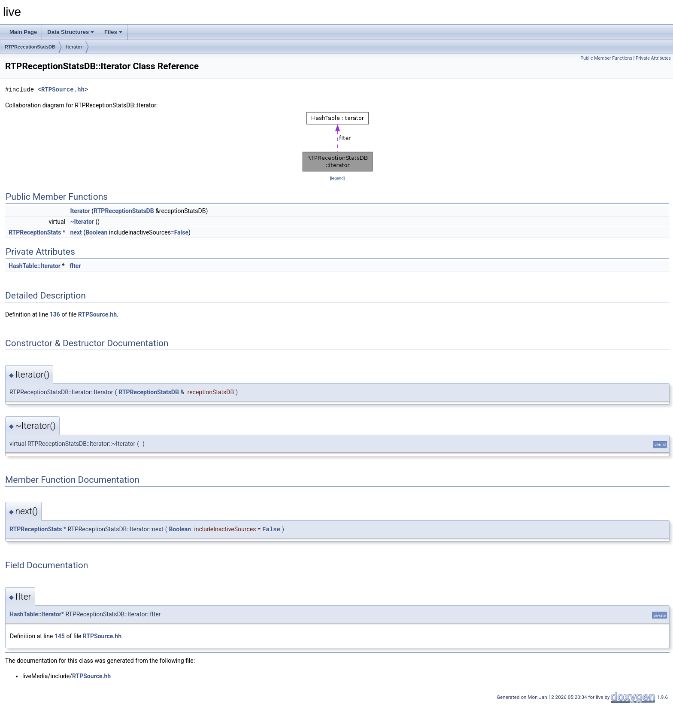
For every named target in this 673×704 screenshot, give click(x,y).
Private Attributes (653, 58)
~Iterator (82, 221)
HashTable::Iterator (35, 265)
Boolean (96, 232)
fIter (75, 265)
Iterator (74, 46)
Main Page (23, 32)
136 (55, 314)
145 (60, 636)
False (181, 232)
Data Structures (70, 32)
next (76, 232)
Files (113, 32)
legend (337, 178)
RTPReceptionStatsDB (30, 46)
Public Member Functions (606, 58)
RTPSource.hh (63, 89)
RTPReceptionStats (35, 232)
